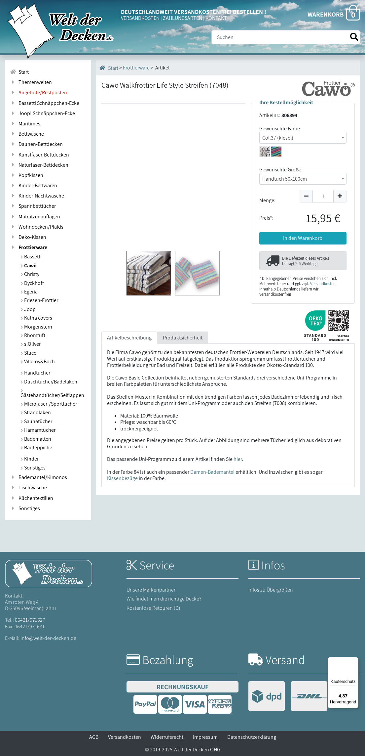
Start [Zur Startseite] (19, 71)
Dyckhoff (32, 283)
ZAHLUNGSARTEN (182, 18)
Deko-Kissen (28, 237)
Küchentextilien (31, 498)
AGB (93, 737)
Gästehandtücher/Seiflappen (52, 393)
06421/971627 (30, 619)
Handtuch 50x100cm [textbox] (284, 178)
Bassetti (31, 256)
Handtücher (35, 372)
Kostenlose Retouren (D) (153, 607)
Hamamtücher (37, 429)
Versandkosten (323, 284)
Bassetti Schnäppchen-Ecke (44, 103)
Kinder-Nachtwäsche (37, 195)
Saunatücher (36, 421)
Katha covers (36, 317)
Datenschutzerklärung (251, 737)
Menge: (267, 200)
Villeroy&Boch (37, 361)
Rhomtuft (32, 335)
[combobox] (303, 138)
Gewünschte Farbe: (280, 128)
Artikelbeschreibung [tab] (129, 337)
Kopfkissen (26, 175)
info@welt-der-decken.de (48, 638)
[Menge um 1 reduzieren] (306, 196)
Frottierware (28, 247)
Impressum (205, 737)
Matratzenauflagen (35, 216)
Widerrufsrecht (167, 737)
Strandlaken (35, 412)
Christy (29, 274)
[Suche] (285, 37)
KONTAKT (216, 18)
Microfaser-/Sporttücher (48, 403)
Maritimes (25, 123)
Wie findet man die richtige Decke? (164, 598)
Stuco (28, 352)
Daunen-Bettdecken (36, 144)
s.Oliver (30, 343)
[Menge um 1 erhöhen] (340, 196)
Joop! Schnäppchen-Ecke (42, 113)
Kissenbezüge (122, 478)
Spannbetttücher (33, 205)
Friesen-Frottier (39, 300)
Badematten (35, 438)
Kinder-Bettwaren (33, 185)
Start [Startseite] (108, 68)
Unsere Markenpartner (151, 589)
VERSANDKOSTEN (140, 18)
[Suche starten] (354, 37)
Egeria (29, 291)
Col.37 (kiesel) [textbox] (277, 137)
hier (238, 459)
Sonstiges (33, 467)
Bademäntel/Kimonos (38, 477)
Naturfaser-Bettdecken (39, 164)
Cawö (28, 265)
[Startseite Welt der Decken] (48, 572)
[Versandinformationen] (287, 696)
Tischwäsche (28, 487)
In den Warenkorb (302, 238)
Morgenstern (36, 326)
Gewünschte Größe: (281, 169)
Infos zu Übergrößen (270, 589)
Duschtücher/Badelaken (48, 381)
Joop (28, 309)
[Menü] (354, 661)
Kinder (29, 458)
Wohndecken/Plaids (36, 226)
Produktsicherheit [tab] (182, 337)
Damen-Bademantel (212, 471)
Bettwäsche (27, 133)
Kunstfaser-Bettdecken (39, 154)
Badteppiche (36, 447)
